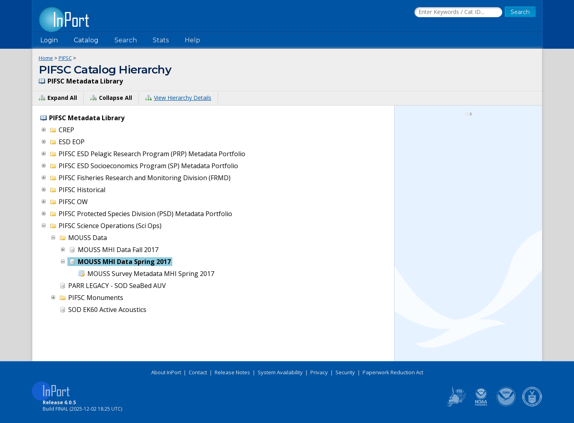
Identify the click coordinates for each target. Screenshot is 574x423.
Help (192, 40)
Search (125, 40)
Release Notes (232, 372)
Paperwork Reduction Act (393, 372)
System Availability (280, 372)
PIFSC (65, 58)
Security (345, 372)
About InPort (166, 372)
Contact (198, 372)
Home (46, 58)
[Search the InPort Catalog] (458, 12)
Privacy (319, 372)
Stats (161, 40)
